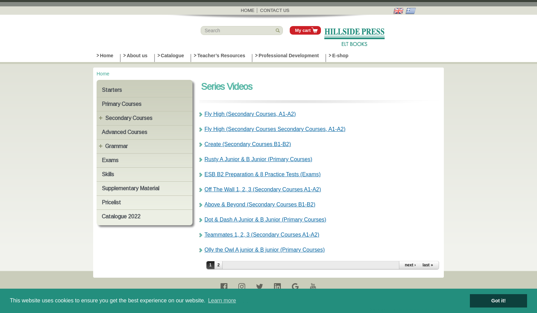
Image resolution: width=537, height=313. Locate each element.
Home (247, 10)
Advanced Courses (124, 132)
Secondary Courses (128, 118)
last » (428, 265)
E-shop (340, 55)
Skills (108, 174)
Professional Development (289, 55)
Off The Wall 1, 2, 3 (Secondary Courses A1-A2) (262, 189)
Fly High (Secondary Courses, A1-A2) (250, 114)
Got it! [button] (498, 300)
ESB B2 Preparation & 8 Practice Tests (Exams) (262, 174)
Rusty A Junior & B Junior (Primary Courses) (258, 159)
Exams (110, 160)
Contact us (274, 10)
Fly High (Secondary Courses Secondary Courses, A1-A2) (275, 129)
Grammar (116, 146)
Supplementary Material (130, 188)
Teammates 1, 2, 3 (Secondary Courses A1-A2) (261, 235)
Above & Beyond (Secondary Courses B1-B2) (259, 204)
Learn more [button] (222, 300)
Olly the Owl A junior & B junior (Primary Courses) (264, 250)
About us (137, 55)
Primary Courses (121, 104)
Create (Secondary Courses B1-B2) (247, 144)
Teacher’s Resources (221, 55)
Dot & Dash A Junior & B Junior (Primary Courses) (265, 219)
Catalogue (172, 55)
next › (410, 265)
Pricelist (111, 202)
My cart (303, 30)
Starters (112, 90)
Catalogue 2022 (121, 216)
